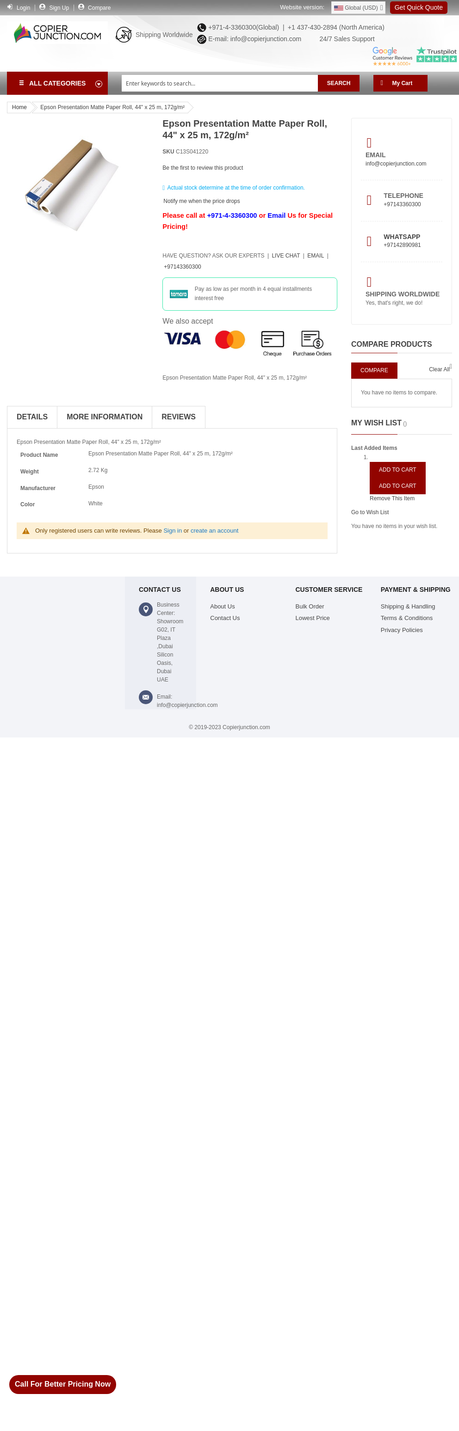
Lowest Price (313, 617)
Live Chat (286, 255)
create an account (214, 530)
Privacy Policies (402, 629)
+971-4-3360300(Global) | (244, 27)
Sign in (172, 530)
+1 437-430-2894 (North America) (335, 27)
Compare (99, 8)
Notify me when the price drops (201, 200)
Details (32, 417)
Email (276, 215)
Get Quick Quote (419, 7)
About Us (222, 606)
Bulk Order (310, 606)
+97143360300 (182, 267)
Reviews (178, 417)
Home (19, 107)
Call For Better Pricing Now (63, 1384)
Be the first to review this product (202, 168)
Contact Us (225, 617)
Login (23, 8)
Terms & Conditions (407, 617)
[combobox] (220, 83)
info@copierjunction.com (396, 163)
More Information (105, 417)
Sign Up (59, 8)
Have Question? (213, 255)
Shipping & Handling (408, 606)
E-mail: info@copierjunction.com (253, 39)
